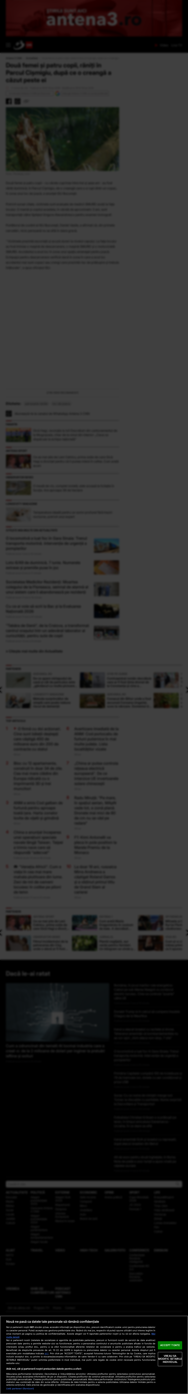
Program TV (41, 1371)
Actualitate (32, 58)
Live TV (176, 45)
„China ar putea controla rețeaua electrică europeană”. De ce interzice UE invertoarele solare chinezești (96, 837)
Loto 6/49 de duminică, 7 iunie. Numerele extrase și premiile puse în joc (43, 629)
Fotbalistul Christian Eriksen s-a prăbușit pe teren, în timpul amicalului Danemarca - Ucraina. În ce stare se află (145, 1185)
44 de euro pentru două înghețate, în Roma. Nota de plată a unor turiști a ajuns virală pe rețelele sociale (145, 1225)
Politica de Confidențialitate (120, 1383)
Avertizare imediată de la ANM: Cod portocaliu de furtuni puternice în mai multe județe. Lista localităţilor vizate (96, 802)
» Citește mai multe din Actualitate (34, 715)
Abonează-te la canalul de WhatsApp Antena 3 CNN (52, 477)
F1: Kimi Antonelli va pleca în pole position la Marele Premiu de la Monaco (95, 909)
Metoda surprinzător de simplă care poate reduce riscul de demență (55, 764)
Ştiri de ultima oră (19, 1371)
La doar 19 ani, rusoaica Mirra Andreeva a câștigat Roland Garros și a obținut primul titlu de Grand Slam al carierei (95, 943)
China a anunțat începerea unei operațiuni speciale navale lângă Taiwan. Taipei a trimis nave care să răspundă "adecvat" (38, 906)
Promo (57, 1371)
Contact (70, 1371)
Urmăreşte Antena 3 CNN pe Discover (30, 93)
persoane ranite (36, 467)
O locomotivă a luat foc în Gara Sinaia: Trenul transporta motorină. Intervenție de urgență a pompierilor (46, 607)
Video (164, 45)
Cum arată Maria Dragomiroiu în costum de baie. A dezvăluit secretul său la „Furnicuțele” (117, 986)
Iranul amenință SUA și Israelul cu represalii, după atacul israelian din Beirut (145, 1205)
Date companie (28, 1383)
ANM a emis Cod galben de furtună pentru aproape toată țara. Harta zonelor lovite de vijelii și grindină (38, 874)
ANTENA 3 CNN (83, 45)
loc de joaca (61, 467)
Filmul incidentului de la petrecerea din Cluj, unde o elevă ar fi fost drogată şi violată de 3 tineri (51, 1006)
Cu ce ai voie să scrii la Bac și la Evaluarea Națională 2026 (43, 672)
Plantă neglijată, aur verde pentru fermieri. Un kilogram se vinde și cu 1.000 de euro (117, 1006)
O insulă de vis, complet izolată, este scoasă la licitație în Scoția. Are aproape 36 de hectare (73, 552)
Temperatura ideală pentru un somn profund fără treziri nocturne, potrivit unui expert (72, 578)
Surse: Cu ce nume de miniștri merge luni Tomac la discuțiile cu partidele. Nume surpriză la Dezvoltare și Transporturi (147, 1163)
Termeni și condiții (55, 1383)
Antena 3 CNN (14, 58)
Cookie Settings (157, 1384)
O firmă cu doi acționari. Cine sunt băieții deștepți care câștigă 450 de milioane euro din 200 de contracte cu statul (37, 802)
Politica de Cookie (84, 1383)
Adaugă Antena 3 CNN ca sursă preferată (85, 93)
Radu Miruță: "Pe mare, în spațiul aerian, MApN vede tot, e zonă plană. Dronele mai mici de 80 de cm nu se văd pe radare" (95, 874)
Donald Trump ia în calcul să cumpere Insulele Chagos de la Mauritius (147, 1077)
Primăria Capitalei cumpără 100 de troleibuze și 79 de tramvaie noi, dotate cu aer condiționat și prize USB (148, 1141)
